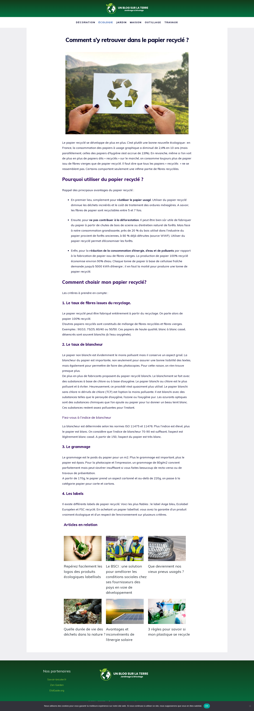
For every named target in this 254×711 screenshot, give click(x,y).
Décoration (85, 22)
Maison (136, 22)
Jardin (121, 22)
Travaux (171, 22)
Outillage (153, 22)
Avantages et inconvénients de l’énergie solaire (120, 634)
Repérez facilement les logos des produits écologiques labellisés (83, 571)
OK (206, 706)
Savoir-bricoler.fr (56, 679)
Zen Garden (57, 685)
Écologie (105, 22)
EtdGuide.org (56, 690)
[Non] (250, 706)
